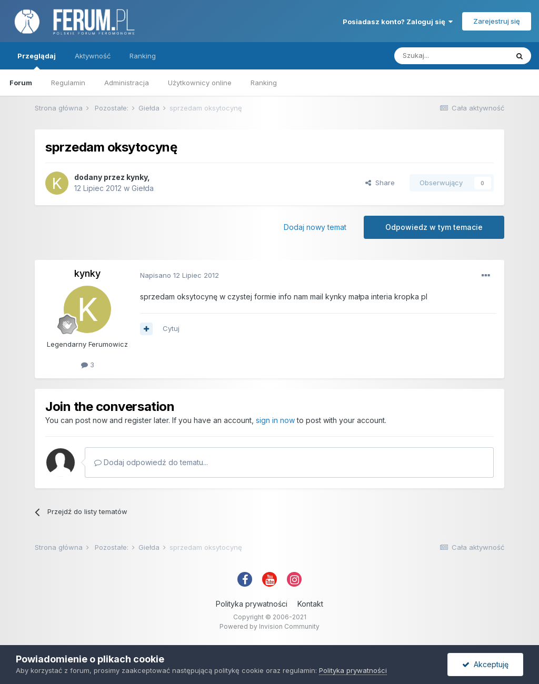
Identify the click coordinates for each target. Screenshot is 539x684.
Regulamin (68, 82)
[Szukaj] (451, 55)
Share (380, 182)
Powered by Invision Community (269, 626)
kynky (136, 177)
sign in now (275, 420)
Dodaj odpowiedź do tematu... (151, 462)
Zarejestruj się (496, 21)
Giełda (143, 188)
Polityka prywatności (251, 603)
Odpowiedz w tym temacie (434, 227)
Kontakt (310, 603)
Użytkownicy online (200, 82)
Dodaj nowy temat (315, 227)
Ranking (264, 82)
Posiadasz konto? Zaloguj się (398, 21)
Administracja (126, 82)
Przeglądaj (36, 60)
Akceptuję (485, 664)
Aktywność (93, 56)
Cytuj (171, 328)
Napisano (179, 275)
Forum (20, 82)
